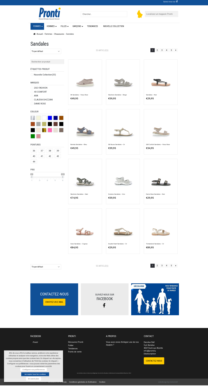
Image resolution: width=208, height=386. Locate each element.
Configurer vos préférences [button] (33, 370)
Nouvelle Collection (45, 74)
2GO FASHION (40, 88)
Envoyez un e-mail (54, 302)
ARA (36, 95)
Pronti (35, 342)
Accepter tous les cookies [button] (35, 374)
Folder (70, 345)
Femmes (48, 34)
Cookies (102, 382)
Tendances (73, 348)
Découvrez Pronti (75, 342)
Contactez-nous (154, 361)
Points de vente (75, 352)
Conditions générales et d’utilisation (83, 382)
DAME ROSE (40, 103)
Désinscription (150, 354)
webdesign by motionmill (168, 382)
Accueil (40, 34)
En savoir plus (33, 379)
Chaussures (59, 34)
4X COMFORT (40, 92)
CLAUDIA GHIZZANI (43, 99)
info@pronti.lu (150, 351)
